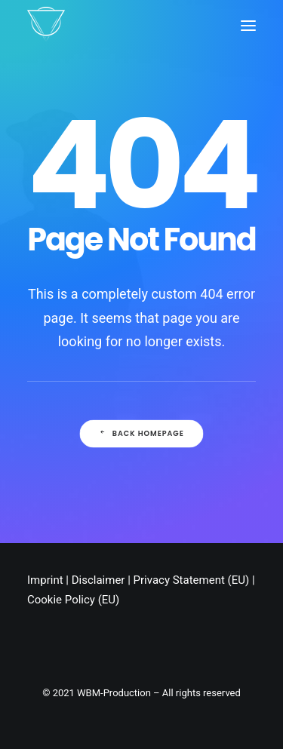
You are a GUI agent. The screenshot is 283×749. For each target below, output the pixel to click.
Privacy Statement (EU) (192, 580)
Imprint (45, 580)
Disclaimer (98, 580)
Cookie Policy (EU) (73, 599)
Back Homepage (141, 433)
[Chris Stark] (46, 25)
